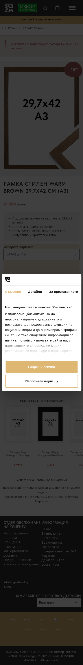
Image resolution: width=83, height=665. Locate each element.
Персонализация (41, 381)
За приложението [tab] (63, 291)
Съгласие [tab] (13, 291)
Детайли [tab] (35, 291)
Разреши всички (41, 367)
